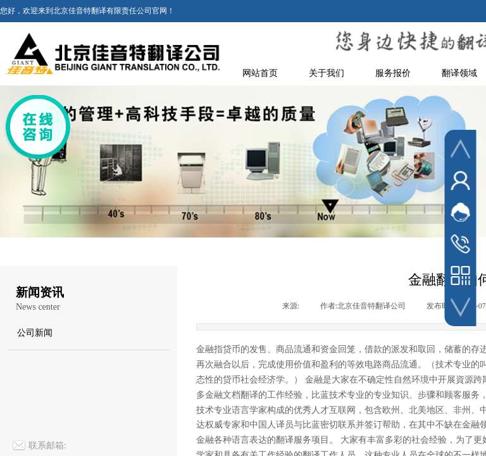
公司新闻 (35, 333)
